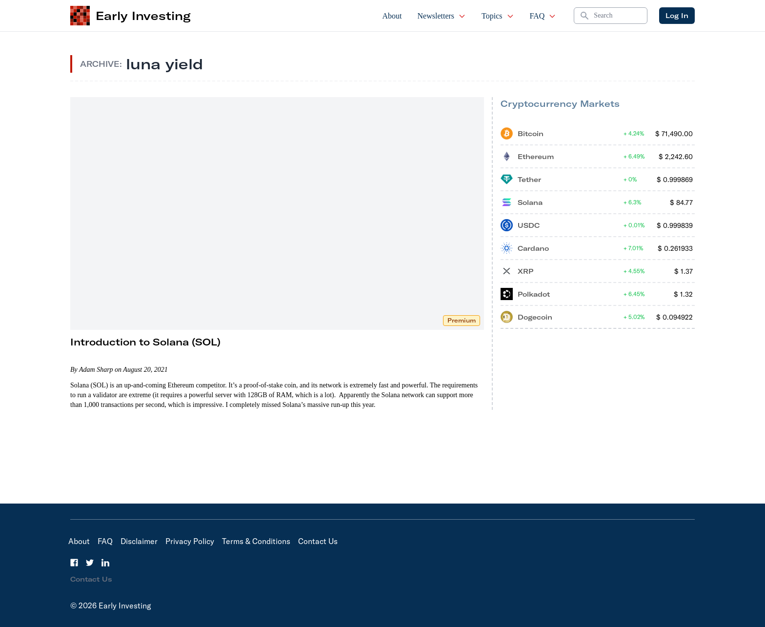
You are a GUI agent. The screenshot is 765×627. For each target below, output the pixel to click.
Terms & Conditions (256, 541)
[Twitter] (90, 562)
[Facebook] (74, 562)
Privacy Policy (189, 541)
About (392, 16)
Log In (676, 15)
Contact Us (318, 541)
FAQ (543, 16)
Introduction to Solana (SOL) (145, 342)
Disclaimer (139, 541)
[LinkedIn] (105, 562)
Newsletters (442, 16)
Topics (498, 16)
